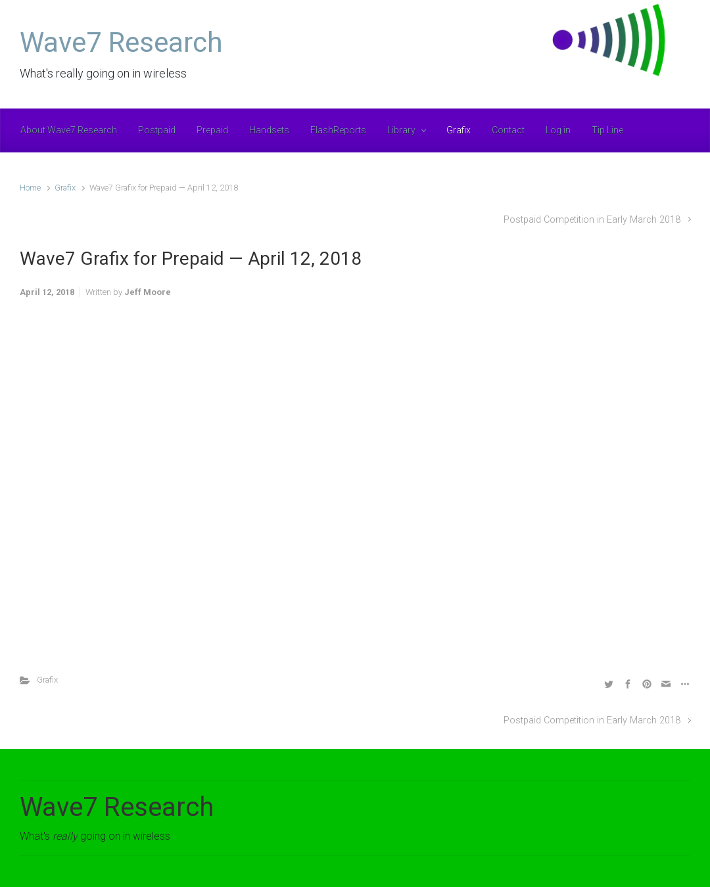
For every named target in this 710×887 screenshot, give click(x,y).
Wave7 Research (121, 42)
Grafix (65, 188)
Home (30, 188)
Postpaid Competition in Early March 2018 (592, 219)
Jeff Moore (147, 292)
